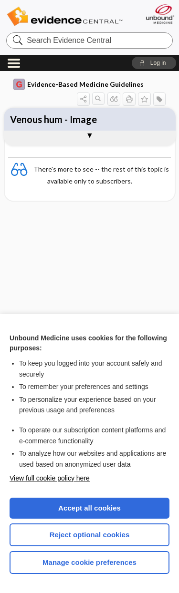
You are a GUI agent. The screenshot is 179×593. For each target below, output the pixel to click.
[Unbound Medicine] (159, 14)
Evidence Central (64, 16)
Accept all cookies (89, 508)
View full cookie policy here (50, 478)
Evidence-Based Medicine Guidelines (78, 84)
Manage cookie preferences (89, 562)
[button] (154, 63)
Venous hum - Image (53, 119)
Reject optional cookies (90, 535)
